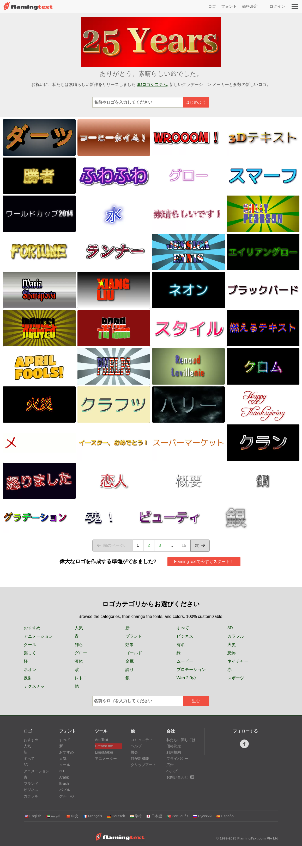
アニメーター (106, 758)
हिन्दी (136, 816)
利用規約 (173, 752)
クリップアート (143, 765)
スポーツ (235, 678)
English (33, 816)
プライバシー (177, 758)
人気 (79, 628)
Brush (64, 783)
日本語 (154, 816)
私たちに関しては (181, 740)
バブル (64, 790)
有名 (181, 644)
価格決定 (250, 6)
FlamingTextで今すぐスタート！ (204, 561)
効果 (129, 644)
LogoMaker (104, 752)
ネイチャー (237, 661)
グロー (81, 653)
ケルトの (66, 796)
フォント (229, 6)
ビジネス (185, 636)
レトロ (81, 678)
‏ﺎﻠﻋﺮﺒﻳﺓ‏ (54, 816)
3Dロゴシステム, (152, 84)
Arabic (64, 777)
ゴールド (133, 653)
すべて (183, 628)
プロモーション (191, 669)
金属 (129, 661)
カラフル (235, 636)
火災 (231, 644)
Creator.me (104, 746)
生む (196, 701)
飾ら (79, 644)
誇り (129, 669)
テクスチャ (34, 686)
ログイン (277, 6)
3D (230, 628)
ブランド (133, 636)
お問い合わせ (180, 777)
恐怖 (231, 653)
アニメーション (38, 636)
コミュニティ (142, 740)
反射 (28, 678)
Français (92, 816)
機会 (134, 752)
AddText (101, 740)
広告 (170, 765)
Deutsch (116, 816)
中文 (72, 816)
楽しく (30, 653)
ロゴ (212, 6)
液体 (79, 661)
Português (178, 816)
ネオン (30, 669)
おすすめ (32, 628)
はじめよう (195, 102)
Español (225, 816)
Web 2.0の (186, 678)
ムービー (185, 661)
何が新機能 (140, 758)
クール (30, 644)
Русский (202, 816)
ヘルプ (136, 746)
